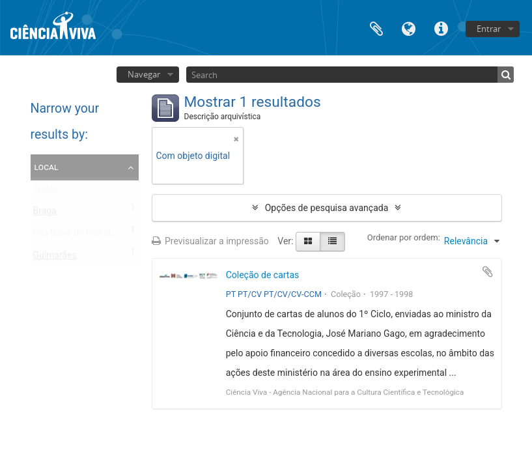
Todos (46, 191)
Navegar (144, 74)
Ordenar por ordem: (403, 237)
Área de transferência (376, 27)
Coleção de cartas (263, 275)
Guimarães (55, 258)
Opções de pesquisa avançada (327, 208)
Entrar (489, 29)
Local (47, 167)
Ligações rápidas (441, 27)
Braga (45, 213)
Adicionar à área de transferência (487, 271)
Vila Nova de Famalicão (80, 236)
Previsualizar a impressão (210, 241)
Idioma (409, 27)
